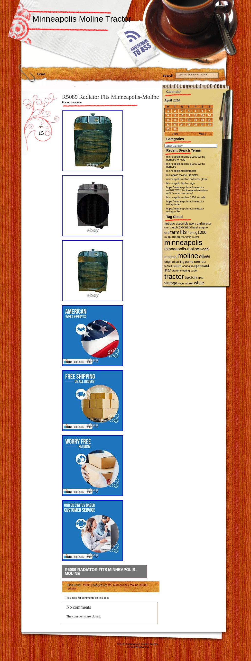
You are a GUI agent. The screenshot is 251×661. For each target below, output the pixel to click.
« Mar (174, 133)
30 (175, 129)
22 (168, 124)
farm (174, 232)
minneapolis (183, 242)
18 (188, 119)
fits (110, 585)
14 (209, 115)
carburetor (204, 223)
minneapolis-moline (125, 585)
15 (168, 119)
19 (195, 119)
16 (175, 119)
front (191, 233)
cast (166, 227)
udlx (200, 277)
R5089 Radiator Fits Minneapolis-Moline (101, 572)
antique (169, 223)
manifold (186, 236)
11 (188, 115)
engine (203, 227)
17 (181, 119)
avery (192, 223)
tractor (174, 276)
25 (188, 124)
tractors (191, 277)
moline (187, 256)
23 (175, 124)
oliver (204, 256)
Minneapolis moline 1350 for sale (185, 197)
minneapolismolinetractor (181, 170)
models (170, 257)
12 (195, 115)
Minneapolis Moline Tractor (81, 18)
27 (202, 124)
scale (177, 265)
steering (185, 270)
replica (168, 265)
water (181, 283)
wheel (189, 283)
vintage (170, 283)
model (204, 249)
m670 (176, 237)
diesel (194, 227)
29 (168, 129)
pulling (180, 261)
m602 (167, 236)
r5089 (87, 585)
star (167, 270)
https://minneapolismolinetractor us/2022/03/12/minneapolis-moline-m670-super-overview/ (187, 190)
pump (189, 261)
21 (209, 119)
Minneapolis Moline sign (180, 183)
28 (209, 124)
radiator (72, 588)
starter (176, 270)
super (194, 270)
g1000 (200, 232)
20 (202, 119)
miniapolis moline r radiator (182, 174)
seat (185, 265)
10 (181, 115)
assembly (182, 223)
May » (202, 133)
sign (191, 265)
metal (195, 236)
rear (203, 261)
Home (41, 74)
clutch (174, 227)
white (199, 283)
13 (202, 115)
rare (197, 261)
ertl (166, 232)
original (169, 261)
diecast (184, 227)
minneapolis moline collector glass (186, 179)
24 (181, 124)
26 (195, 124)
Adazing (144, 646)
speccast (201, 265)
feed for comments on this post (87, 597)
